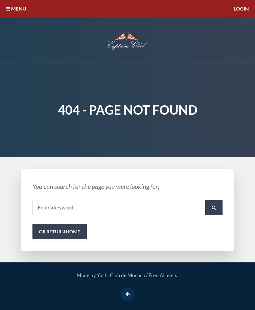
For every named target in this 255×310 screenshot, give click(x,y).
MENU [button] (16, 9)
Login (241, 9)
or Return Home (59, 231)
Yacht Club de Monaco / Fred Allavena (138, 275)
